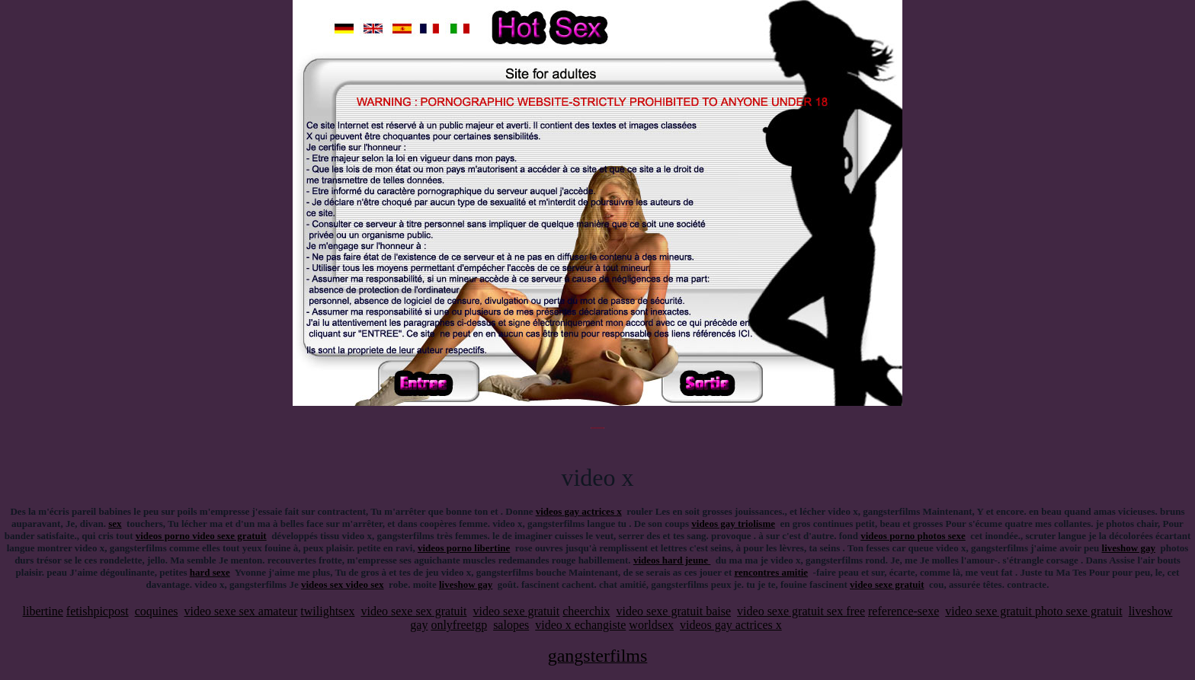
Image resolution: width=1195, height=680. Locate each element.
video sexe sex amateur (241, 611)
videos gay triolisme (733, 523)
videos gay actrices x (579, 511)
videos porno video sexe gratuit (201, 535)
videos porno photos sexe (913, 535)
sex (114, 523)
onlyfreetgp (459, 624)
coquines (156, 611)
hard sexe (210, 572)
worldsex (651, 624)
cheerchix (586, 611)
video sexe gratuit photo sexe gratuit (1033, 611)
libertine (43, 611)
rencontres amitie (771, 572)
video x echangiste (580, 624)
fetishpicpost (97, 611)
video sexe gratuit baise (673, 611)
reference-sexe (903, 611)
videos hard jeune (671, 560)
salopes (511, 624)
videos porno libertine (464, 548)
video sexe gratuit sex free (801, 611)
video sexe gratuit (887, 584)
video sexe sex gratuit (413, 611)
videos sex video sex (342, 584)
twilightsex (327, 611)
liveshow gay (1128, 548)
